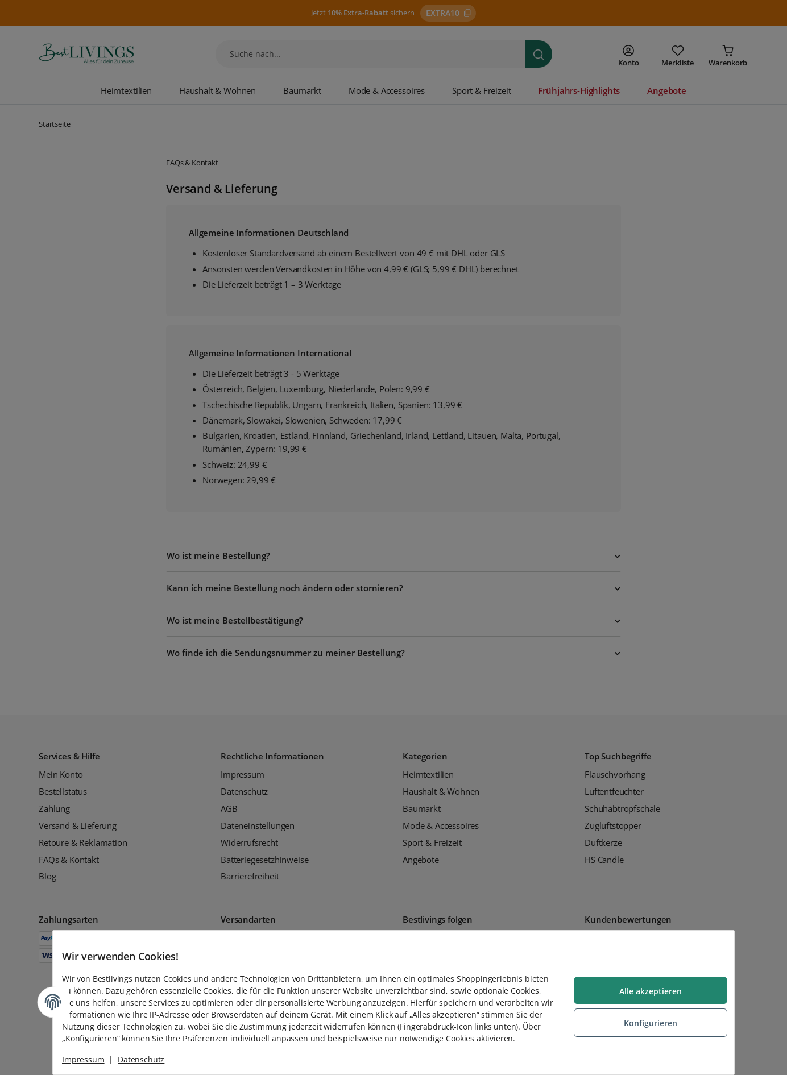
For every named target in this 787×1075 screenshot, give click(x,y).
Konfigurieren (641, 1016)
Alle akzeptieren (641, 986)
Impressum (92, 1059)
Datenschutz (150, 1059)
